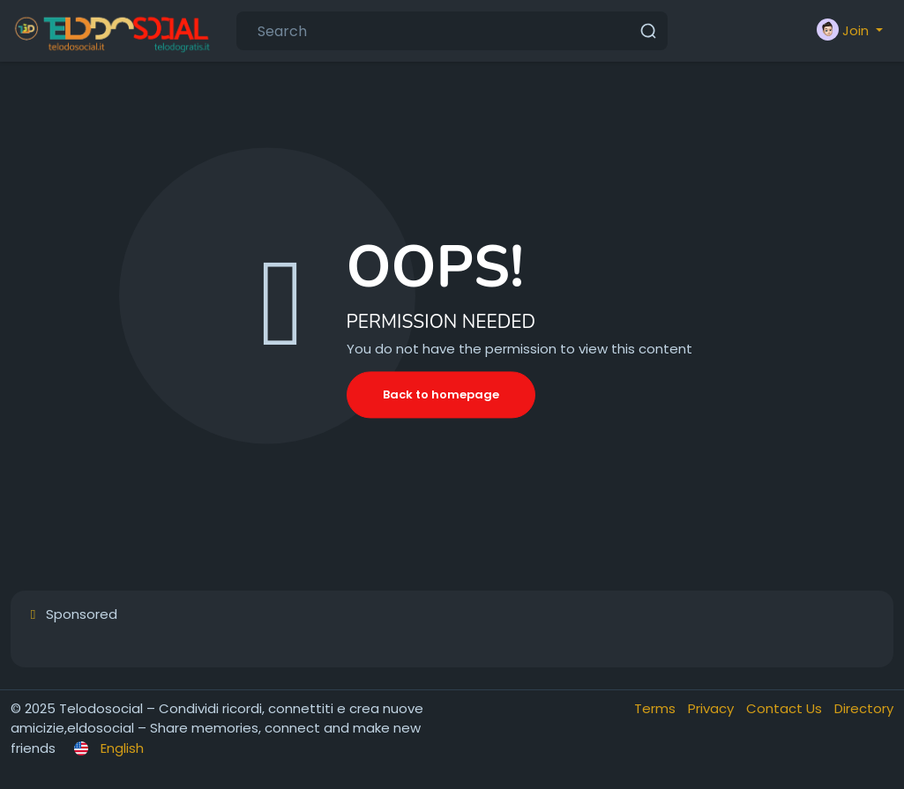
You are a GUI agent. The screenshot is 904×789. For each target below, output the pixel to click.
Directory (863, 708)
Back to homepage (441, 394)
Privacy (712, 708)
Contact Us (786, 708)
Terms (656, 708)
